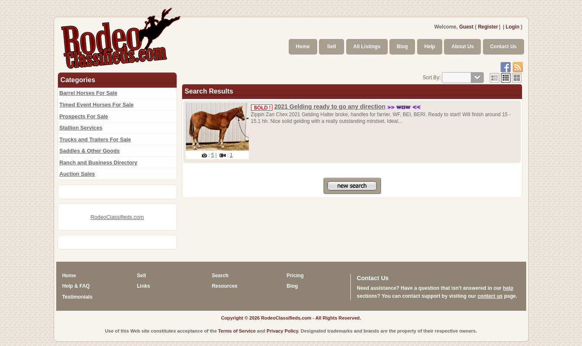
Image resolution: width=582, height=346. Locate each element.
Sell (331, 46)
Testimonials (77, 297)
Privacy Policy (282, 330)
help (508, 288)
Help (429, 46)
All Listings (367, 46)
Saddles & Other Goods (90, 151)
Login (512, 27)
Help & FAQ (76, 286)
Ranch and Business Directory (99, 162)
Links (143, 286)
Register (488, 27)
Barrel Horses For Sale (88, 93)
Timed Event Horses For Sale (97, 104)
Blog (402, 46)
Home (303, 46)
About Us (463, 46)
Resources (224, 286)
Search (220, 275)
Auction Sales (77, 174)
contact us (490, 296)
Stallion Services (81, 128)
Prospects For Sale (84, 116)
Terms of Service (237, 330)
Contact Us (503, 46)
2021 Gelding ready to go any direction (330, 106)
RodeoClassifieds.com (117, 217)
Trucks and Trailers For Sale (95, 139)
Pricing (295, 275)
